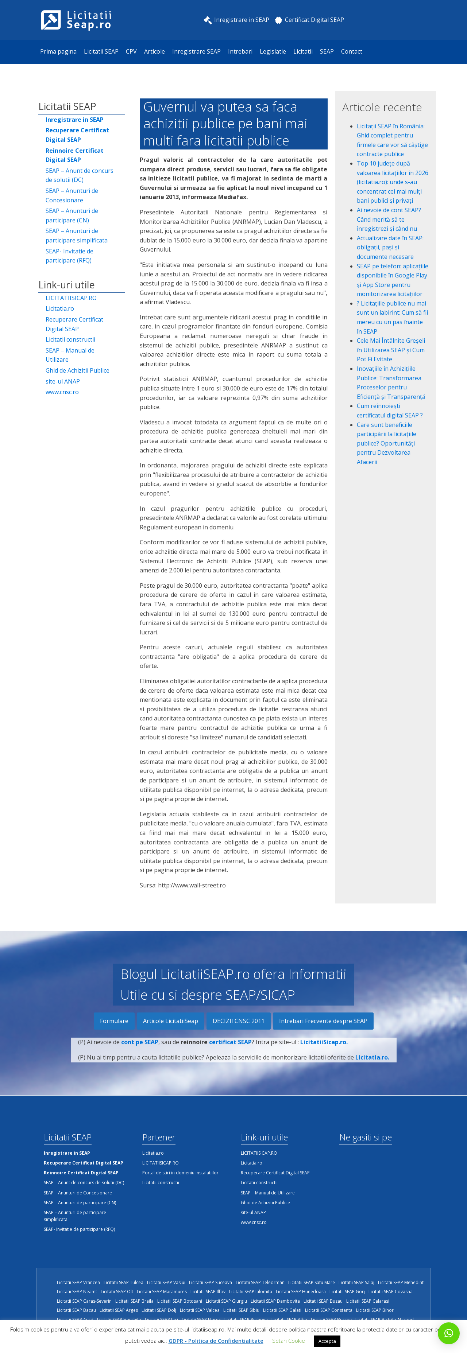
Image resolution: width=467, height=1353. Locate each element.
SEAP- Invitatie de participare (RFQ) (69, 256)
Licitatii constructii (70, 339)
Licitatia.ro (60, 308)
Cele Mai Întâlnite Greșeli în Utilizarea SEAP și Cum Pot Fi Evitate (391, 350)
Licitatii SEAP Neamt (77, 1291)
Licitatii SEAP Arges (119, 1310)
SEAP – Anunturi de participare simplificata (77, 235)
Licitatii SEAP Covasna (390, 1291)
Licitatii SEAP (101, 51)
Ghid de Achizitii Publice (77, 370)
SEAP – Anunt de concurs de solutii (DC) (79, 175)
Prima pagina (58, 51)
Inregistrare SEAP (196, 51)
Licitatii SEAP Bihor (375, 1310)
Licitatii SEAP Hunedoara (301, 1291)
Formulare (114, 1021)
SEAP (327, 51)
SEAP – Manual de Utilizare (70, 355)
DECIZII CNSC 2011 (239, 1021)
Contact (351, 51)
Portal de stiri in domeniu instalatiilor (180, 1173)
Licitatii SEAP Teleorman (260, 1282)
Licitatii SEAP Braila (134, 1301)
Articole (154, 51)
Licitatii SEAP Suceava (210, 1282)
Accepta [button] (327, 1341)
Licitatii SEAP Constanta (328, 1310)
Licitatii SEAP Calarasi (367, 1301)
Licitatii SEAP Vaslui (166, 1282)
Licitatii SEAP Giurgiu (226, 1301)
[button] (449, 1333)
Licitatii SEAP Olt (117, 1291)
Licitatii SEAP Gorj (347, 1291)
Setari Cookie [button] (288, 1340)
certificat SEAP (230, 1047)
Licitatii (303, 51)
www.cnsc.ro (62, 392)
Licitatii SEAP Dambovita (275, 1301)
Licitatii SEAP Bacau (76, 1310)
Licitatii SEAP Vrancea (78, 1282)
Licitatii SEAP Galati (282, 1310)
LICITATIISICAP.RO (71, 298)
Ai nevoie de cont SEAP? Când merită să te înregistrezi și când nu (389, 219)
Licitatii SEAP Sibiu (241, 1310)
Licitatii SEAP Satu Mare (311, 1282)
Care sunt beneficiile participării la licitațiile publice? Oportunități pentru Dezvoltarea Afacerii (386, 443)
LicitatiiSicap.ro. (324, 1047)
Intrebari (240, 51)
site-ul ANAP (63, 381)
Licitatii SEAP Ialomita (250, 1291)
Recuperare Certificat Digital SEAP (74, 324)
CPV (131, 51)
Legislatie (273, 51)
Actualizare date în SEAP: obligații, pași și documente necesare (390, 247)
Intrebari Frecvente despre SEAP (323, 1021)
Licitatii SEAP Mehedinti (401, 1282)
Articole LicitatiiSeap (170, 1021)
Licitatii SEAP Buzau (323, 1301)
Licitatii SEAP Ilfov (207, 1291)
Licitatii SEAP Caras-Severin (84, 1301)
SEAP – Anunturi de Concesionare (72, 195)
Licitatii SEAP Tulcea (123, 1282)
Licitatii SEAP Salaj (356, 1282)
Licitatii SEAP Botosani (179, 1301)
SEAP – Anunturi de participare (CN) (72, 215)
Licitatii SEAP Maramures (162, 1291)
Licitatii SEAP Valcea (200, 1310)
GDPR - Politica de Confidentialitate (216, 1340)
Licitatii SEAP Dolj (159, 1310)
